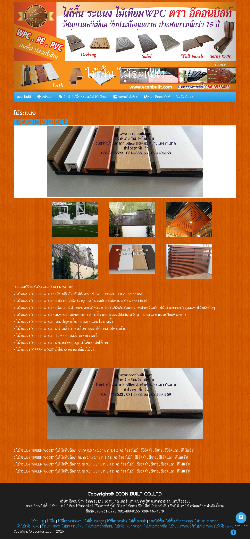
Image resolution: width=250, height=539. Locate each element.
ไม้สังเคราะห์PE (73, 526)
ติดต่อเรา (184, 97)
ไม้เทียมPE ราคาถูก (128, 526)
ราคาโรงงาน (70, 521)
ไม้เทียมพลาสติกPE (99, 526)
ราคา (156, 521)
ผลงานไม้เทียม (125, 97)
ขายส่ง (137, 521)
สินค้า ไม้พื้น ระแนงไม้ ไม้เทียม (83, 97)
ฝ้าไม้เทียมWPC (202, 526)
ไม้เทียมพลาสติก (155, 526)
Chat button (241, 525)
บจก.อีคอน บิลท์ (157, 97)
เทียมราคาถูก (179, 521)
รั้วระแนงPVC (51, 526)
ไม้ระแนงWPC (179, 526)
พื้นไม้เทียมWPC (28, 526)
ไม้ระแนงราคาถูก (207, 521)
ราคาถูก (94, 521)
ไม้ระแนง (38, 521)
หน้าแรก (45, 97)
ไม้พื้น (51, 521)
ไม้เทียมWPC (224, 526)
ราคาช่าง (117, 521)
